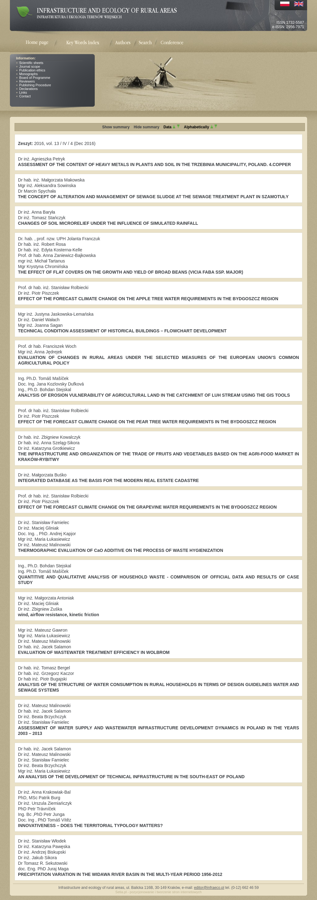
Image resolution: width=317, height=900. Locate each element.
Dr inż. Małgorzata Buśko (42, 474)
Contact (25, 96)
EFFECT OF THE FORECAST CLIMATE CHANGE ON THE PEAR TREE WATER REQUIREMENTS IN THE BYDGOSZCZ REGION (147, 421)
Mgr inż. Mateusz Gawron (42, 630)
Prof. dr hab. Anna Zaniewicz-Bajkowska (57, 255)
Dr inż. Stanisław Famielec (43, 522)
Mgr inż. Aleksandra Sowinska (47, 185)
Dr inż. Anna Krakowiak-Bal (44, 792)
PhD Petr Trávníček (37, 808)
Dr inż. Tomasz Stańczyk (41, 217)
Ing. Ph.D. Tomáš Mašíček (43, 378)
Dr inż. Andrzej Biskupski (42, 852)
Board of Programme (34, 77)
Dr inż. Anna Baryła (36, 212)
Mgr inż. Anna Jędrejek (40, 351)
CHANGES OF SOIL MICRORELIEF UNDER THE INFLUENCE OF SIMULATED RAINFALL (108, 223)
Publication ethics (32, 70)
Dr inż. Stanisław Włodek (42, 840)
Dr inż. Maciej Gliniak (38, 528)
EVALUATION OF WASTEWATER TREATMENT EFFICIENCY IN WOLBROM (94, 652)
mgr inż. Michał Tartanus (41, 260)
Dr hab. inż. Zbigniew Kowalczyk (49, 437)
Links (23, 92)
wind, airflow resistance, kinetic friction (58, 614)
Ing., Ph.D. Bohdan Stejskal (44, 389)
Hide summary (146, 127)
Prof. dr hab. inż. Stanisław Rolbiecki (53, 287)
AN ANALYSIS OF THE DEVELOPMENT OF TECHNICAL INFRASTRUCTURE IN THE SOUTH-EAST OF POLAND (131, 776)
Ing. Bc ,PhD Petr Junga (41, 814)
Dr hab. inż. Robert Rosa (42, 244)
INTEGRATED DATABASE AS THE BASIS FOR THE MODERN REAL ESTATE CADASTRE (108, 480)
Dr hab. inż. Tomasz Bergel (44, 667)
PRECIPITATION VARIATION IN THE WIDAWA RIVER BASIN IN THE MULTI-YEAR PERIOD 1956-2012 (120, 874)
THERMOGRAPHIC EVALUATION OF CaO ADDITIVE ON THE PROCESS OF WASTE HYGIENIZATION (120, 550)
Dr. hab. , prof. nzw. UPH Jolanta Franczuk (59, 238)
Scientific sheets (31, 63)
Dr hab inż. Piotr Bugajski (42, 678)
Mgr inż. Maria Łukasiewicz (44, 539)
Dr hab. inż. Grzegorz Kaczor (46, 673)
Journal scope (29, 66)
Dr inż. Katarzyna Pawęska (44, 846)
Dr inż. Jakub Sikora (37, 857)
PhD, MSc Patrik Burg (39, 797)
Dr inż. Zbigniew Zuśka (40, 609)
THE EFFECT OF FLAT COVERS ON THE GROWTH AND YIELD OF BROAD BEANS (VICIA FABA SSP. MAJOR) (130, 272)
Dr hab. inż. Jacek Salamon (44, 646)
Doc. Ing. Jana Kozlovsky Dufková (51, 384)
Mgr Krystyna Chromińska (43, 266)
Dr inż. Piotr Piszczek (38, 293)
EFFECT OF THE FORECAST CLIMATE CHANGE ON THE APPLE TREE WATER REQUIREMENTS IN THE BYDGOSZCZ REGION (148, 298)
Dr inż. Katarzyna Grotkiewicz (46, 448)
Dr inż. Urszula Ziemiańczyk (45, 803)
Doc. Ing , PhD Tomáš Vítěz (44, 819)
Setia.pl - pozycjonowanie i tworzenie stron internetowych (158, 892)
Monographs (28, 74)
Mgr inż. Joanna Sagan (40, 325)
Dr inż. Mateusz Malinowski (44, 544)
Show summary (116, 127)
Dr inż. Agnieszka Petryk (41, 158)
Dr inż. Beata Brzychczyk (42, 716)
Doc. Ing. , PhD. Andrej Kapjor (47, 533)
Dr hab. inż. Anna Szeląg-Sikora (49, 442)
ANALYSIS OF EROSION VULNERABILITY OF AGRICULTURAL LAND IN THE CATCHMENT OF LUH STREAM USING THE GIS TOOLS (154, 395)
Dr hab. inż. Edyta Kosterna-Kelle (50, 249)
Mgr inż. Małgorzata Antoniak (46, 597)
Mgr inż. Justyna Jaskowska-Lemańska (55, 314)
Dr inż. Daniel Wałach (38, 319)
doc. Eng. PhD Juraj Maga (43, 868)
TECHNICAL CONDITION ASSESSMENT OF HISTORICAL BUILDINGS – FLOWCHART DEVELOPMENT (122, 330)
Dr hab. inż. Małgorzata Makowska (51, 179)
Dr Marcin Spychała (37, 191)
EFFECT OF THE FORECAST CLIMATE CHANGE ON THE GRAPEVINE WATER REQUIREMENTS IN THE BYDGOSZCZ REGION (147, 507)
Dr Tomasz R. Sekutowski (42, 863)
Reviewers (27, 81)
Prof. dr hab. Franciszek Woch (47, 346)
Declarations (28, 89)
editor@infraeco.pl (209, 887)
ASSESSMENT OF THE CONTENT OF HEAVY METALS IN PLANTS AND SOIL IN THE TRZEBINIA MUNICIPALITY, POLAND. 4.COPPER (154, 164)
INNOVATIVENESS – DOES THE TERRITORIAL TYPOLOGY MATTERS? (90, 825)
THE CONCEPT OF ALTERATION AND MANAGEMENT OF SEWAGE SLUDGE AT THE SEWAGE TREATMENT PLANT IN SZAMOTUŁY (153, 196)
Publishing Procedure (35, 85)
